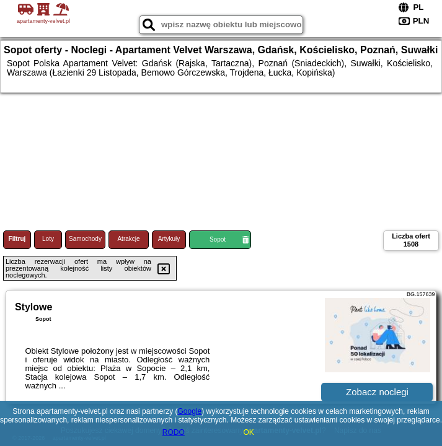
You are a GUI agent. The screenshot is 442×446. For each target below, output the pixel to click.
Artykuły (169, 238)
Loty (48, 238)
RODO (173, 432)
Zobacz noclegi (377, 392)
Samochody (85, 238)
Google (189, 411)
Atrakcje (128, 238)
